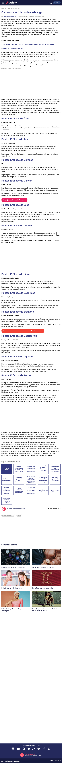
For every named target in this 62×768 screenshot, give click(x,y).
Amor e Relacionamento (14, 8)
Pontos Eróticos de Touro (15, 139)
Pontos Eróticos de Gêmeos (17, 160)
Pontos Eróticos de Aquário (17, 356)
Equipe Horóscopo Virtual (10, 16)
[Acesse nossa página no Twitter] (38, 749)
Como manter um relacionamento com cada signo (55, 469)
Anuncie (58, 760)
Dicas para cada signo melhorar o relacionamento (31, 469)
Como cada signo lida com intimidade (55, 490)
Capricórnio (5, 48)
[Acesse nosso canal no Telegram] (28, 749)
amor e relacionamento (8, 515)
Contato (52, 760)
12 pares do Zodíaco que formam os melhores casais (43, 469)
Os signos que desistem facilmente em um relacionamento (31, 490)
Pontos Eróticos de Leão (15, 205)
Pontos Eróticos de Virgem (16, 225)
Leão (25, 44)
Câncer (20, 44)
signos (19, 515)
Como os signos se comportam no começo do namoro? (7, 490)
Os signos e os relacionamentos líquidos (43, 490)
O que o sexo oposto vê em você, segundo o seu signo (43, 480)
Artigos (3, 8)
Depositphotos (17, 761)
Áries (3, 44)
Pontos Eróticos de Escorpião (18, 293)
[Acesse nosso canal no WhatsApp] (23, 749)
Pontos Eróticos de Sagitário (17, 311)
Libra (36, 44)
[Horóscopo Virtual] (17, 2)
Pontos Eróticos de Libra (15, 274)
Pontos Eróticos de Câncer (16, 180)
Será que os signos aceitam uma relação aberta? (55, 480)
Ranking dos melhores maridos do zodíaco (6, 500)
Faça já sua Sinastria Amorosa (14, 200)
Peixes (20, 48)
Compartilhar (54, 509)
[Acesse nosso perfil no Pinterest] (49, 749)
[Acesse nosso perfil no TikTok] (33, 749)
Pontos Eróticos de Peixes (16, 375)
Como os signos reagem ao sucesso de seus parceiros (19, 469)
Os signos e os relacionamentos (6, 479)
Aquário (14, 48)
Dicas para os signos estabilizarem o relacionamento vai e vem (31, 479)
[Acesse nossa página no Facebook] (43, 749)
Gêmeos (14, 44)
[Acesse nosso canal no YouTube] (18, 749)
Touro (8, 44)
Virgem (30, 44)
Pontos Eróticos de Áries (15, 118)
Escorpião (42, 44)
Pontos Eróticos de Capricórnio (19, 336)
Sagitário (50, 44)
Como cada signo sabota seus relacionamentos (18, 480)
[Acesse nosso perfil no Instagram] (13, 749)
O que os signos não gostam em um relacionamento (19, 490)
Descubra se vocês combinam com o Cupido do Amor (22, 331)
